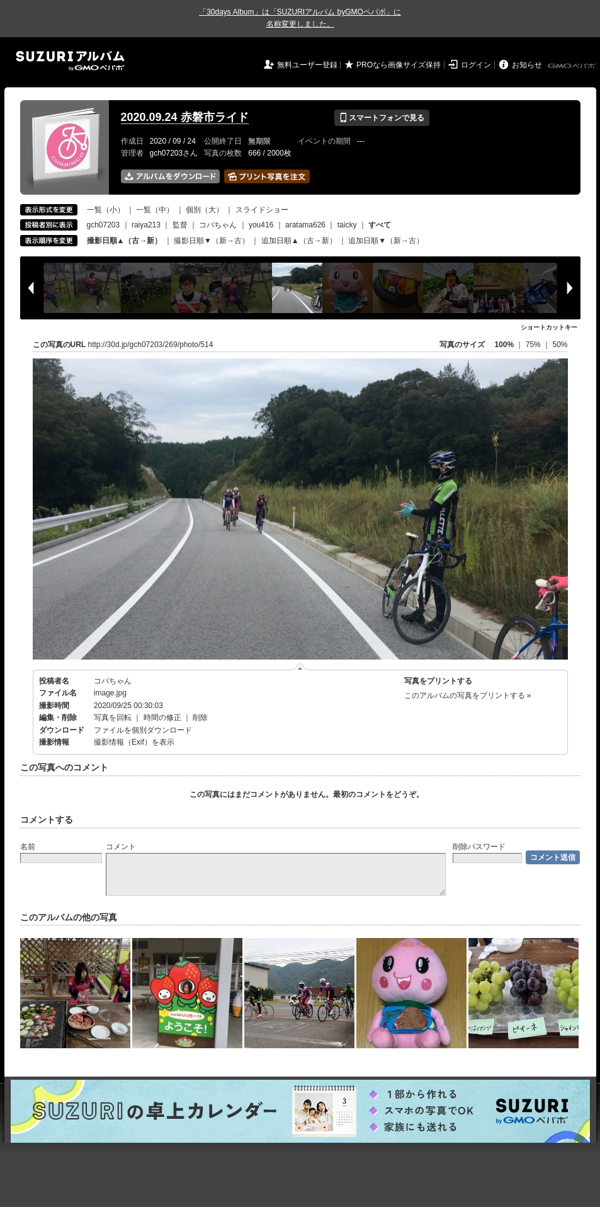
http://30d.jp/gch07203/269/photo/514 (150, 344)
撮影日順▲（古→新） (124, 240)
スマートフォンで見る (381, 118)
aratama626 (305, 224)
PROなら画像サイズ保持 (398, 64)
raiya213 (146, 224)
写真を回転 (113, 717)
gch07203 (103, 224)
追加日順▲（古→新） (299, 240)
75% (534, 344)
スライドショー (261, 209)
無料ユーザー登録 (307, 64)
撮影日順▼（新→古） (211, 240)
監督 (180, 224)
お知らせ (527, 64)
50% (559, 344)
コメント (121, 846)
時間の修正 (162, 717)
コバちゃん (218, 224)
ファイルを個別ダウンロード (143, 730)
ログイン (476, 64)
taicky (347, 224)
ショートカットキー (549, 327)
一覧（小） (106, 209)
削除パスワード (479, 846)
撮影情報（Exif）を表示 (134, 742)
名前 (27, 846)
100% (504, 344)
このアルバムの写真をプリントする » (467, 695)
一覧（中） (155, 209)
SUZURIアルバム (70, 60)
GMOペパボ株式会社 (573, 66)
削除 (200, 717)
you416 (261, 224)
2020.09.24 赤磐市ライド (185, 117)
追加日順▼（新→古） (386, 240)
